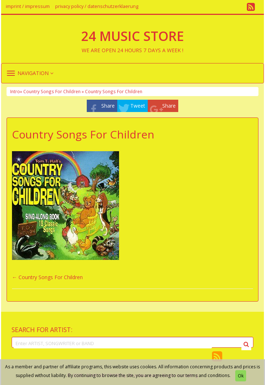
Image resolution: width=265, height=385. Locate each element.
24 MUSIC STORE (132, 36)
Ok (241, 376)
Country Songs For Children (51, 277)
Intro (15, 91)
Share (108, 105)
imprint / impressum (28, 6)
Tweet (137, 105)
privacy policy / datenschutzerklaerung (96, 6)
